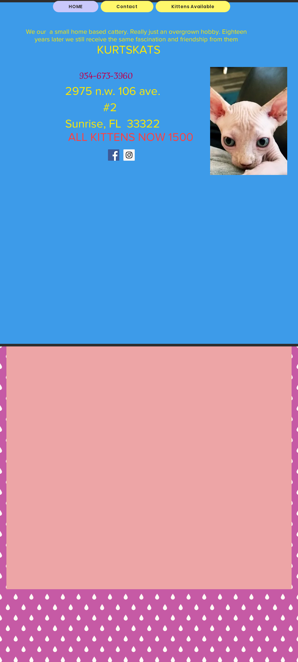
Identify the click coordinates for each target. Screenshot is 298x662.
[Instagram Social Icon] (129, 155)
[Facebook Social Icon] (113, 155)
